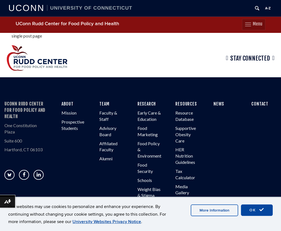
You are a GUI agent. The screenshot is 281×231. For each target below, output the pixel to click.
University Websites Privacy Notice (106, 221)
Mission (69, 112)
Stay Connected (250, 58)
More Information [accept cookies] (214, 210)
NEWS (218, 104)
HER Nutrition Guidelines (185, 156)
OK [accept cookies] (256, 209)
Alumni (106, 158)
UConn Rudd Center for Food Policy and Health (67, 24)
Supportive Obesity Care (185, 134)
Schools (144, 180)
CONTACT (259, 104)
